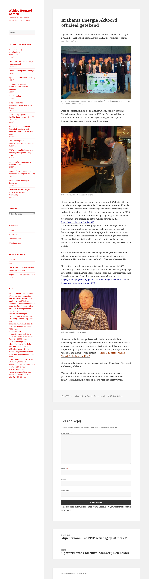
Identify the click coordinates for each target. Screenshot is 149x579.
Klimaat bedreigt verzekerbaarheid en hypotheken (17, 52)
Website (65, 490)
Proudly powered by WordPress (74, 573)
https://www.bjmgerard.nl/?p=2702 (78, 279)
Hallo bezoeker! (15, 96)
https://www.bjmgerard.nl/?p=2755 (78, 283)
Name (64, 468)
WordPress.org (15, 243)
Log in (11, 230)
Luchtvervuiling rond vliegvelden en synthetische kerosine (20, 344)
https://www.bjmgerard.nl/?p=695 (77, 222)
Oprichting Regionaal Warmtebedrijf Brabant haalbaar (18, 86)
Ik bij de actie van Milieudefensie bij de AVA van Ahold (21, 105)
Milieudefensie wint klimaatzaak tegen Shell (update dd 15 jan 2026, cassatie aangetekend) (22, 306)
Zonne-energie (100, 396)
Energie (90, 396)
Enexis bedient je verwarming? (21, 71)
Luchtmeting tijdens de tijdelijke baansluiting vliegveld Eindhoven (21, 117)
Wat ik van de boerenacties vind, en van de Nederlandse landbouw (20, 298)
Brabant (120, 396)
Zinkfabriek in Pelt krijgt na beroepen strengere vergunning (20, 192)
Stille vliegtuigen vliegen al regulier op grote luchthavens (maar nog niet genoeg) (21, 351)
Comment (66, 433)
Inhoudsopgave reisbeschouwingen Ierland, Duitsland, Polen (20, 334)
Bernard (79, 396)
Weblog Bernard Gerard (20, 12)
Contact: (12, 259)
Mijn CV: (12, 263)
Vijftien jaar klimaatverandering (22, 77)
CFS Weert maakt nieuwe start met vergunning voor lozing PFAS (21, 152)
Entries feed (14, 234)
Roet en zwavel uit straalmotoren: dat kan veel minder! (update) (20, 372)
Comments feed (15, 239)
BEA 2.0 (113, 396)
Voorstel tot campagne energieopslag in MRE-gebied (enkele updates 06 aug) (20, 316)
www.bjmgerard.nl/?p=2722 (112, 279)
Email (65, 479)
